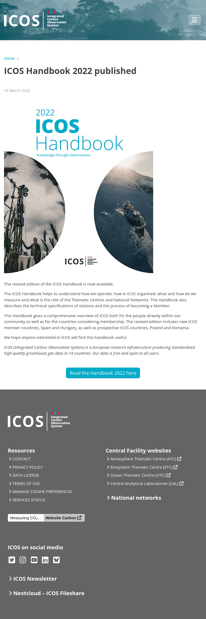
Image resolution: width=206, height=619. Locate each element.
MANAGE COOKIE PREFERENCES (42, 491)
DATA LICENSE (25, 475)
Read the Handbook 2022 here (103, 373)
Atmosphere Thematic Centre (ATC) (143, 458)
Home (9, 58)
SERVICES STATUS (28, 499)
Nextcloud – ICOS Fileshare (48, 593)
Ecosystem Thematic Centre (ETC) (141, 467)
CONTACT (21, 458)
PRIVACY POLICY (27, 467)
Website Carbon (61, 518)
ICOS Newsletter (35, 578)
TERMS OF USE (26, 483)
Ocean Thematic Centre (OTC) (137, 475)
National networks (136, 497)
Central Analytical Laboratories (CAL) (144, 483)
